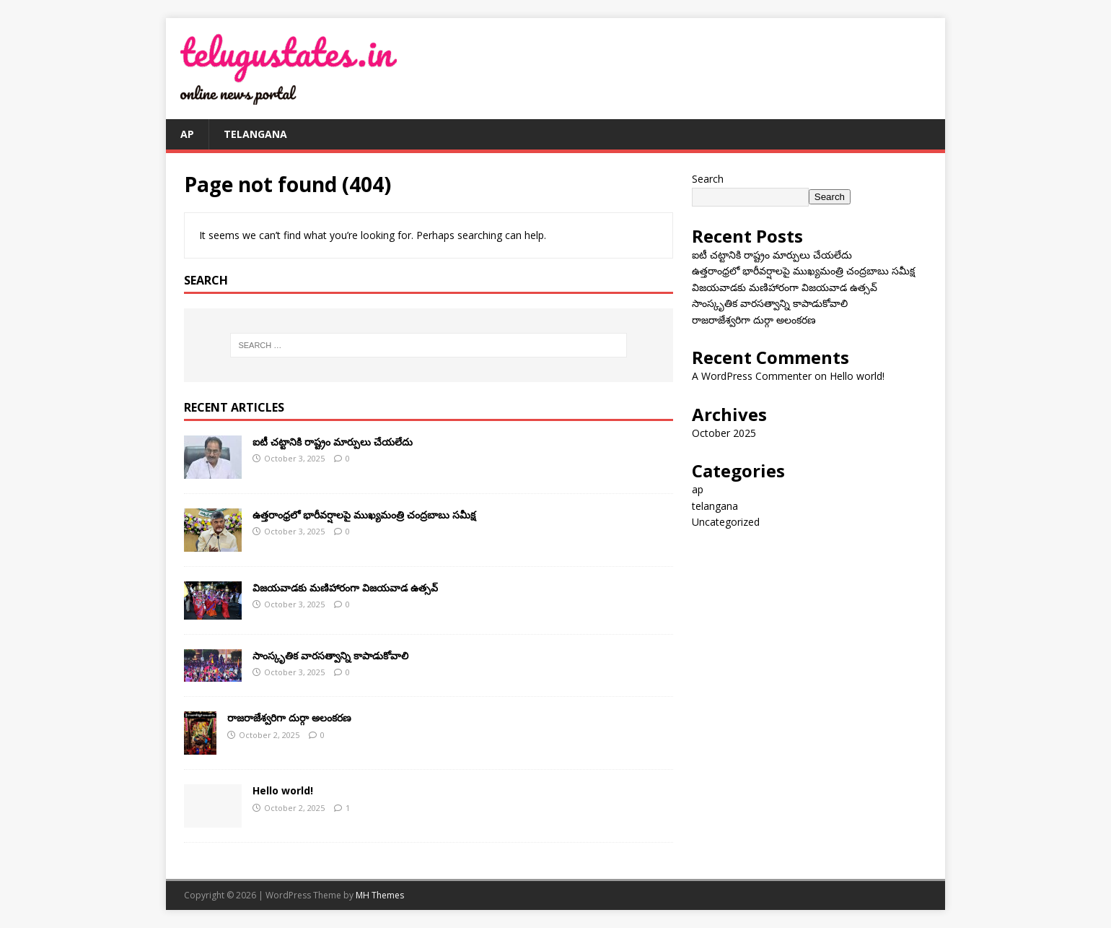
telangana (255, 134)
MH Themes (380, 895)
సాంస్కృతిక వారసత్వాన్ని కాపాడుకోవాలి (330, 655)
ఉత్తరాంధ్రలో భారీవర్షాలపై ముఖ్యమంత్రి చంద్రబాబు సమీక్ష (363, 514)
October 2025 (724, 433)
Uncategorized (726, 522)
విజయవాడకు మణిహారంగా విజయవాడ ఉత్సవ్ (345, 587)
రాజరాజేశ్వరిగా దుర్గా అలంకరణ (289, 717)
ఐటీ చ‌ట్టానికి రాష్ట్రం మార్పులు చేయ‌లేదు (332, 441)
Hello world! (282, 790)
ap (187, 134)
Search (708, 179)
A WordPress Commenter (752, 376)
